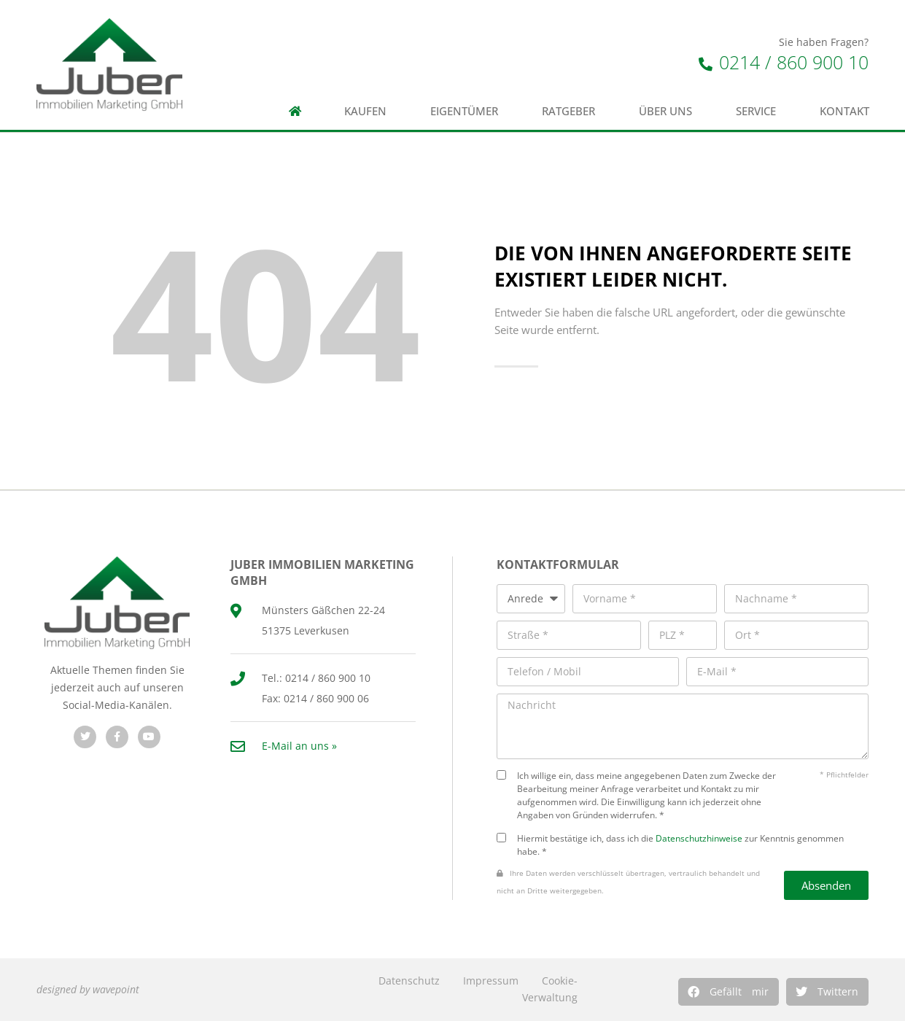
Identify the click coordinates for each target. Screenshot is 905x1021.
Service (756, 111)
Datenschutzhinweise (699, 838)
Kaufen (365, 111)
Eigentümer (464, 111)
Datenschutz (409, 980)
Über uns (665, 111)
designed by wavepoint (87, 989)
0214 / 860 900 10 (784, 62)
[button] (728, 992)
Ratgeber (568, 111)
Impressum (490, 980)
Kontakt (844, 111)
